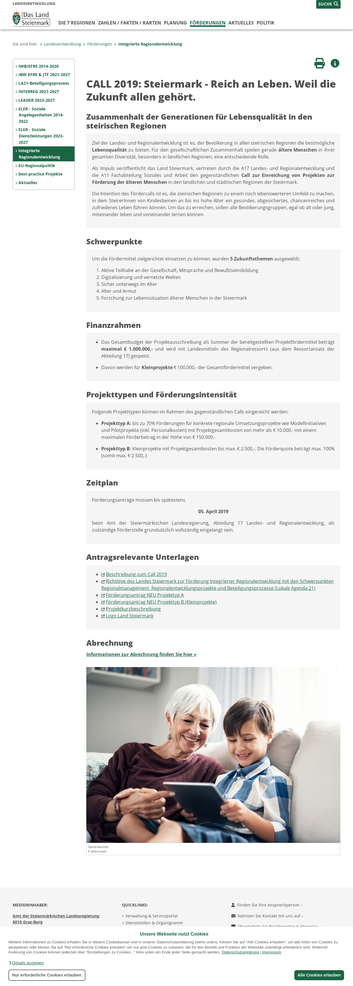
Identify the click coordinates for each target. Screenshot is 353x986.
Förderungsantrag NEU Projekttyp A (145, 595)
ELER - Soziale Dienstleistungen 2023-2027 (41, 136)
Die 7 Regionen (76, 23)
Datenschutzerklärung (240, 952)
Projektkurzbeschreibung (133, 609)
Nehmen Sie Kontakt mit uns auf (267, 916)
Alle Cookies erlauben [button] (319, 975)
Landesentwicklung (60, 44)
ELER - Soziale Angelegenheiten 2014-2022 (41, 115)
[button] (26, 963)
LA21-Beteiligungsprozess (43, 83)
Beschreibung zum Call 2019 (136, 574)
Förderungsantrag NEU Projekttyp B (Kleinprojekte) (161, 602)
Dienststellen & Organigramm (154, 922)
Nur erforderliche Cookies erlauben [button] (46, 975)
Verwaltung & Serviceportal (151, 916)
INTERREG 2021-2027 (38, 91)
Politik (265, 23)
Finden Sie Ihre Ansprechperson (266, 905)
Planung (175, 23)
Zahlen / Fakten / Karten (129, 23)
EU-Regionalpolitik (36, 165)
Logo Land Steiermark (129, 616)
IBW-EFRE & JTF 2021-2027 (44, 74)
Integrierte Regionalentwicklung (148, 44)
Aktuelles (241, 23)
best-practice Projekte (40, 174)
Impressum (271, 952)
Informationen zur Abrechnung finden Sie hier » (141, 654)
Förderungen (208, 23)
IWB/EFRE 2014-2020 (38, 66)
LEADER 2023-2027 (36, 100)
